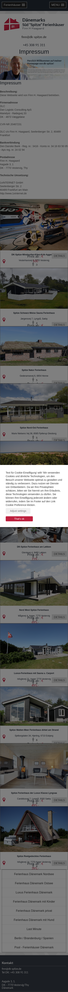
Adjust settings (18, 510)
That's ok (19, 518)
